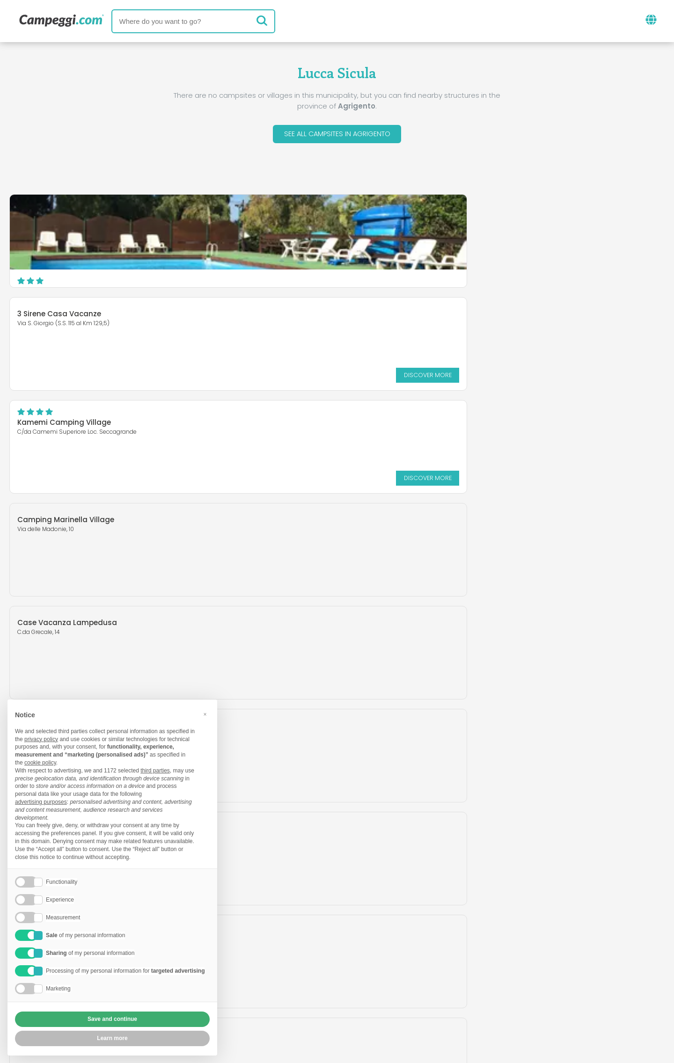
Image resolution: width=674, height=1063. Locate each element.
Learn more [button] (112, 1038)
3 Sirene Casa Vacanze (282, 213)
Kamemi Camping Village (510, 219)
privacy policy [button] (41, 739)
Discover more (400, 273)
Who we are (240, 985)
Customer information (372, 1001)
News (283, 947)
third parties (155, 770)
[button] (205, 714)
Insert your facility (313, 985)
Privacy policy (285, 1001)
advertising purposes (41, 802)
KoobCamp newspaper (354, 947)
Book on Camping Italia (409, 985)
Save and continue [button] (112, 1019)
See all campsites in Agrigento (337, 135)
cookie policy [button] (40, 762)
